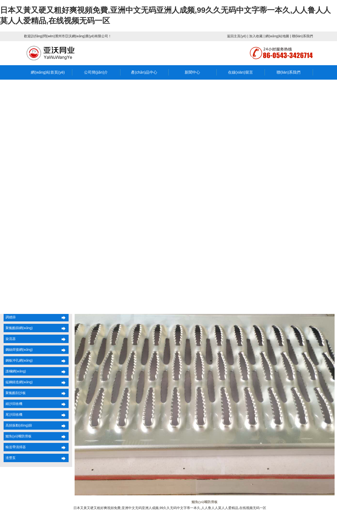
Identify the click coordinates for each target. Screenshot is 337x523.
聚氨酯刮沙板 (15, 393)
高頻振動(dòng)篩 (18, 425)
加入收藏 (256, 36)
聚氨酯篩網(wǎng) (18, 328)
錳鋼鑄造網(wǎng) (18, 382)
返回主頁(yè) (236, 36)
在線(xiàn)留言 (240, 72)
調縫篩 (10, 317)
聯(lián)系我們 (302, 36)
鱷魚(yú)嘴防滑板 (18, 436)
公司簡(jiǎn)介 (96, 72)
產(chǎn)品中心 (144, 72)
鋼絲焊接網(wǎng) (18, 349)
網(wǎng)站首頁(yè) (48, 72)
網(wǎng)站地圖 (277, 36)
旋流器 (10, 339)
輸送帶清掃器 (15, 447)
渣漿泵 (10, 458)
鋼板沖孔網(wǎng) (18, 360)
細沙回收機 (13, 404)
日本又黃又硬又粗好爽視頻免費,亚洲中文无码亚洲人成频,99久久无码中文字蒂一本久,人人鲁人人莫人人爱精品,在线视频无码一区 (169, 508)
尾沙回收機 (13, 414)
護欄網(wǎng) (15, 371)
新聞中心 (192, 72)
